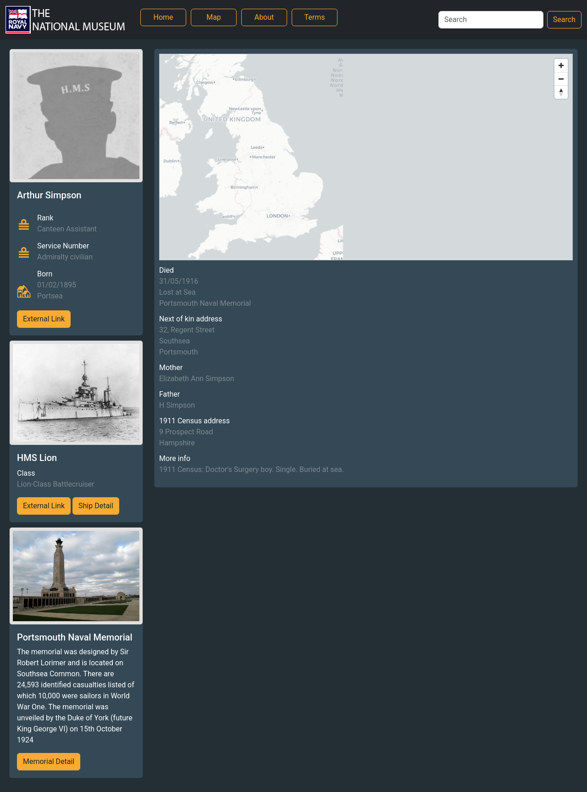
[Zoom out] (561, 78)
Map (213, 17)
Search (564, 19)
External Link (44, 319)
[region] (366, 157)
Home (163, 17)
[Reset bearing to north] (561, 92)
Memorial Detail (48, 761)
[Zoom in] (561, 65)
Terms (315, 17)
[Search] (490, 19)
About (264, 17)
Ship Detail (95, 505)
